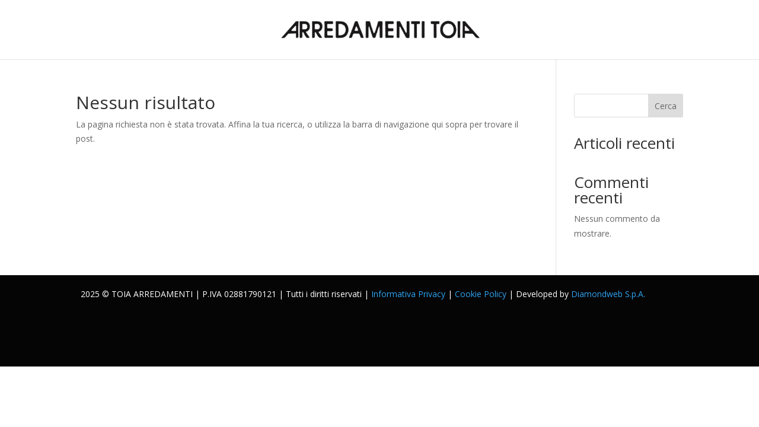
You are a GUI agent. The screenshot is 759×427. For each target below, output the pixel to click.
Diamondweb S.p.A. (608, 293)
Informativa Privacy (408, 293)
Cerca (666, 105)
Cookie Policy (480, 293)
